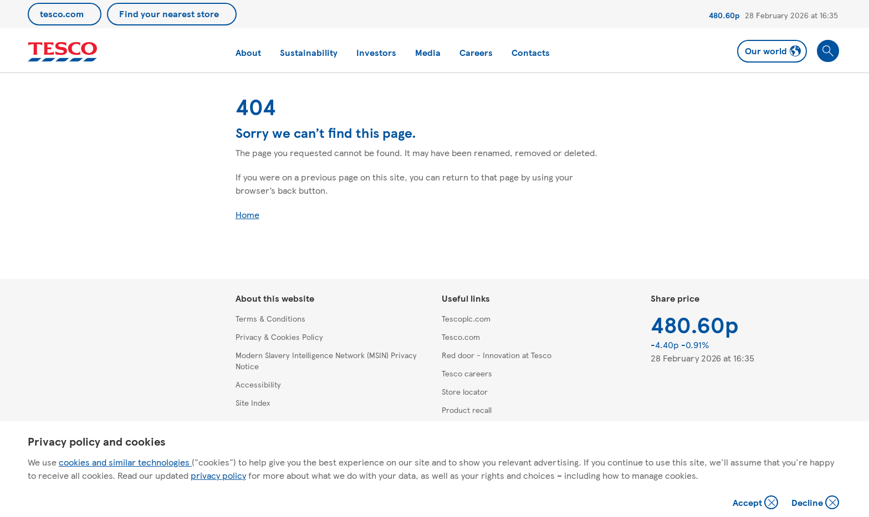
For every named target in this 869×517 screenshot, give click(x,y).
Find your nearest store (169, 13)
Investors (376, 52)
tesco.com (62, 13)
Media (428, 52)
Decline (815, 503)
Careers (476, 52)
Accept (756, 503)
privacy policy (218, 475)
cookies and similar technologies (125, 462)
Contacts (531, 52)
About (248, 52)
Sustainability (309, 52)
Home (247, 214)
